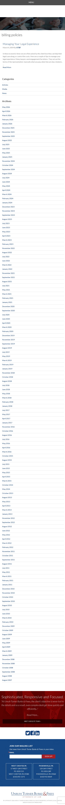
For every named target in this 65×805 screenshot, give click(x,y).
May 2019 (6, 356)
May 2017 (6, 414)
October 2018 (7, 377)
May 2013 (6, 501)
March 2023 (6, 240)
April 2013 (6, 506)
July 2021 (5, 286)
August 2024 (7, 173)
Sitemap (49, 800)
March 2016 (6, 452)
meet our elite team (32, 721)
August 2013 (7, 497)
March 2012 (6, 543)
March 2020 (6, 327)
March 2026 (6, 115)
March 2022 (6, 265)
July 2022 (5, 256)
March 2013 (6, 510)
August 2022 (7, 252)
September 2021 (8, 277)
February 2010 (7, 622)
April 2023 (6, 236)
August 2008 (7, 676)
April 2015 (6, 477)
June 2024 (6, 182)
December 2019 (8, 335)
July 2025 (5, 144)
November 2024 (8, 161)
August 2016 (7, 435)
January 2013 (7, 514)
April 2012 (6, 539)
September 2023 (8, 215)
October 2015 (7, 456)
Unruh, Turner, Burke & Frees (32, 11)
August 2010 (7, 605)
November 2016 (8, 427)
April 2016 (6, 447)
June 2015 (6, 468)
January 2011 (7, 585)
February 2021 (7, 298)
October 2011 (7, 555)
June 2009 (6, 638)
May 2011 (6, 572)
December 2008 (8, 659)
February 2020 (7, 331)
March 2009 (6, 651)
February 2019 (7, 364)
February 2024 (7, 198)
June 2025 (6, 149)
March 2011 (6, 576)
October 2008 (7, 668)
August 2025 (7, 140)
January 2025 (7, 157)
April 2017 (6, 418)
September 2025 (8, 136)
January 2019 (7, 369)
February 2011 (7, 580)
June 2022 (6, 261)
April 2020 (6, 323)
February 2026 (7, 119)
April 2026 (6, 111)
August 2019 (7, 348)
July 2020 (5, 315)
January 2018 (7, 406)
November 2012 (8, 518)
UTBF (18, 48)
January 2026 (7, 124)
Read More (7, 67)
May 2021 (6, 290)
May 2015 (6, 472)
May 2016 (6, 443)
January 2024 (7, 202)
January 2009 (7, 655)
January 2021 (7, 302)
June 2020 (6, 319)
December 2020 (8, 306)
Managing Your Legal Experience (21, 43)
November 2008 (8, 663)
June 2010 (6, 614)
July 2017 (5, 410)
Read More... (32, 714)
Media (4, 89)
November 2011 (8, 551)
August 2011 (7, 564)
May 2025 (6, 153)
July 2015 (5, 464)
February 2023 (7, 244)
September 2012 (8, 522)
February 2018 (7, 402)
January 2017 (7, 423)
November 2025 (8, 132)
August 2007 (7, 680)
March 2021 (6, 294)
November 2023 (8, 211)
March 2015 (6, 481)
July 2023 (5, 223)
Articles (5, 85)
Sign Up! (48, 756)
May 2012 (6, 535)
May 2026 (6, 107)
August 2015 (7, 460)
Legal (54, 800)
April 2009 (6, 647)
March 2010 (6, 618)
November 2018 (8, 373)
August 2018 (7, 381)
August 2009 (7, 634)
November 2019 (8, 340)
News (4, 93)
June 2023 (6, 227)
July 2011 (5, 568)
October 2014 (7, 485)
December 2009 (8, 626)
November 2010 (8, 593)
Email (11, 752)
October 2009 (7, 630)
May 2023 (6, 232)
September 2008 (8, 672)
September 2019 (8, 344)
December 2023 (8, 207)
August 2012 (7, 526)
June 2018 (6, 389)
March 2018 (6, 398)
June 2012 (6, 531)
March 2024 (6, 194)
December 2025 (8, 128)
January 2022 (7, 269)
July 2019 (5, 352)
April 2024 (6, 190)
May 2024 (6, 186)
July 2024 (5, 178)
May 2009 (6, 643)
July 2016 (5, 439)
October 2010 (7, 597)
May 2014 (6, 489)
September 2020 (8, 310)
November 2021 (8, 273)
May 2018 (6, 394)
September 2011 (8, 560)
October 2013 (7, 493)
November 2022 (8, 248)
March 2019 (6, 360)
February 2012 (7, 547)
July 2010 (5, 609)
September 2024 (8, 169)
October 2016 (7, 431)
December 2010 (8, 589)
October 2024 (7, 165)
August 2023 (7, 219)
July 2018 (5, 385)
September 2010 (8, 601)
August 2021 (7, 281)
